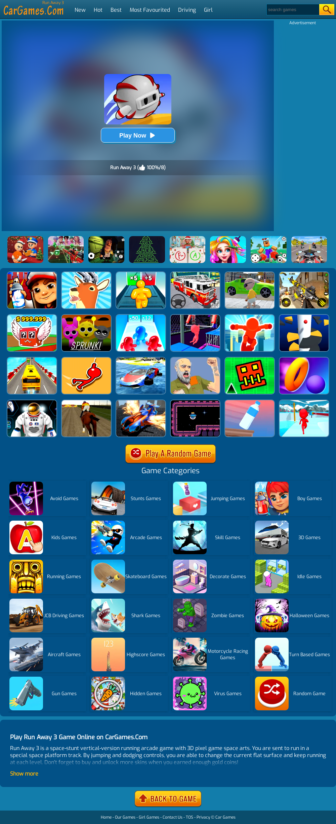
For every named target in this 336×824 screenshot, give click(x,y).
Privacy (203, 817)
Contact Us (172, 817)
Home (106, 817)
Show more (24, 773)
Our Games (125, 817)
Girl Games (149, 817)
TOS (189, 817)
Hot (98, 9)
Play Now (137, 135)
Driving (187, 9)
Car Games (225, 817)
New (80, 9)
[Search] (292, 9)
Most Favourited (150, 9)
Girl (208, 9)
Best (116, 9)
